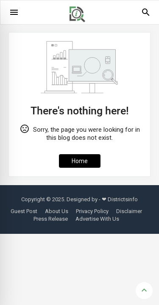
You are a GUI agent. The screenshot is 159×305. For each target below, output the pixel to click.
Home (80, 161)
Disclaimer (129, 211)
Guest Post (24, 211)
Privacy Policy (92, 211)
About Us (56, 211)
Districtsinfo (123, 199)
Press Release (50, 219)
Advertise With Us (97, 219)
